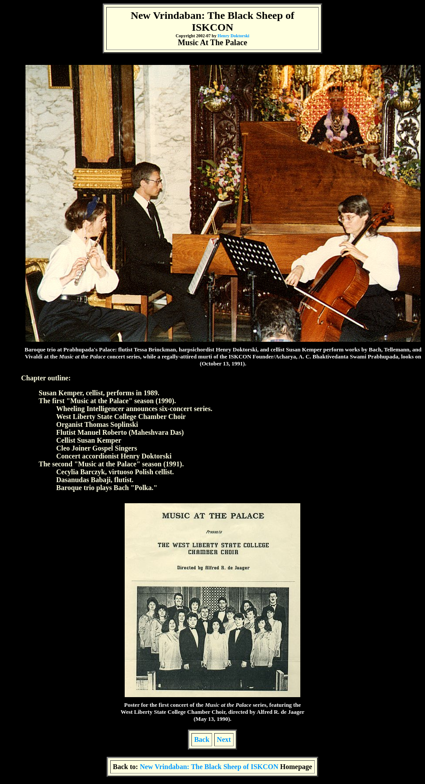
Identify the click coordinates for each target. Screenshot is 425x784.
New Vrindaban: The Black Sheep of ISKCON (210, 766)
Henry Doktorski (233, 35)
